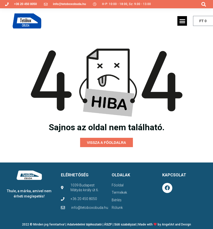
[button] (204, 4)
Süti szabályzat (125, 223)
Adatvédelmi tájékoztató (84, 223)
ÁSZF (108, 223)
